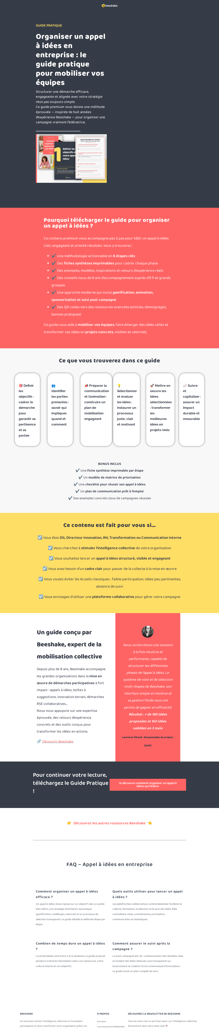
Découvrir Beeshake (57, 741)
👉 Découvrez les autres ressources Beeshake (107, 823)
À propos (101, 1021)
